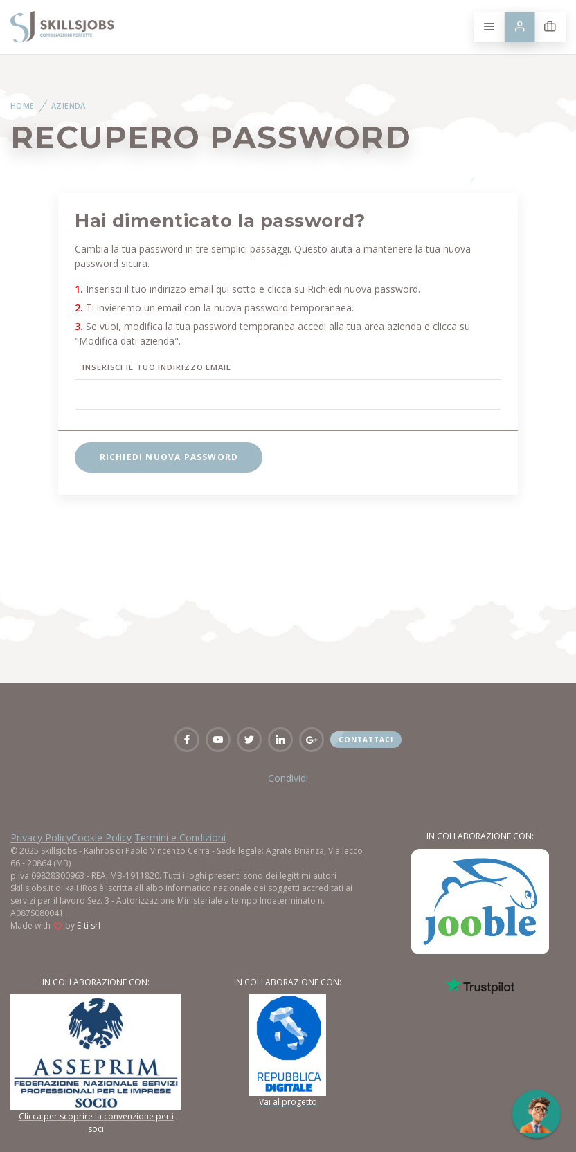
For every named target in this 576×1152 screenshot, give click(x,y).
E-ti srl (88, 925)
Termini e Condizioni (180, 837)
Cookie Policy (101, 837)
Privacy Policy (40, 837)
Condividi (288, 778)
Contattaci (366, 739)
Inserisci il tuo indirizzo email (156, 367)
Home (22, 105)
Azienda (68, 105)
